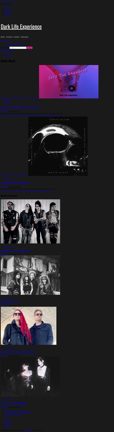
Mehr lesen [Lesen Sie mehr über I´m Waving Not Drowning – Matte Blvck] (26, 191)
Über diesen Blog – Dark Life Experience (18, 413)
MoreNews (27, 430)
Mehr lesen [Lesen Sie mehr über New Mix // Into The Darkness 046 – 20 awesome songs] (31, 115)
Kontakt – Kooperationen (13, 415)
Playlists (7, 103)
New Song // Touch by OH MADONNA (13, 403)
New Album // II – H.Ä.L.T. (10, 302)
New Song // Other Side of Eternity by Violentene (18, 352)
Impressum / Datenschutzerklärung (16, 411)
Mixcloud (7, 101)
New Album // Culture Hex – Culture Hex (15, 250)
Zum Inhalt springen (8, 2)
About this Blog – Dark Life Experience (14, 44)
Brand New (8, 179)
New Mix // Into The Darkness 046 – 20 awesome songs (20, 98)
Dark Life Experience (21, 26)
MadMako (4, 111)
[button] (5, 40)
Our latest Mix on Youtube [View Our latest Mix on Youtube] (8, 50)
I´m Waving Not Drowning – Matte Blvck (14, 175)
